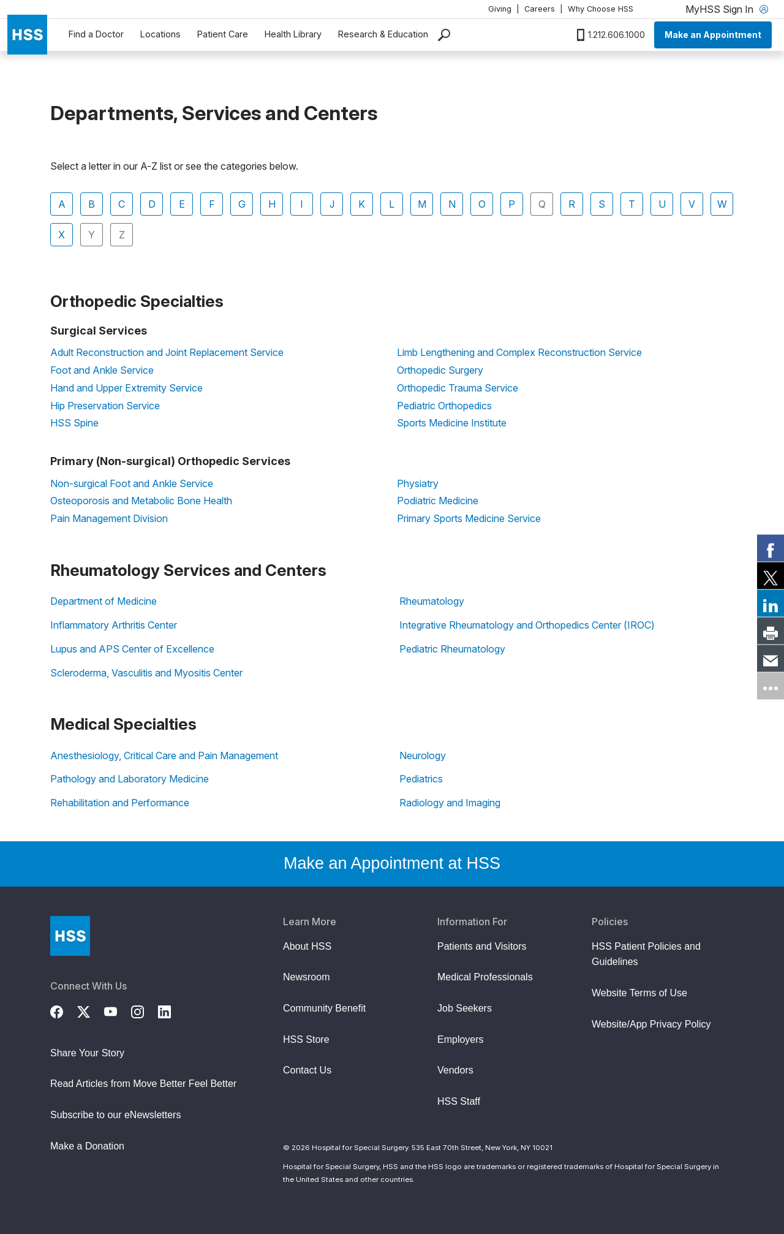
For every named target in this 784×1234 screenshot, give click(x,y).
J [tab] (332, 204)
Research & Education (383, 34)
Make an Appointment (713, 34)
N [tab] (452, 204)
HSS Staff (458, 1101)
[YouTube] (117, 1010)
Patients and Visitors (482, 946)
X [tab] (61, 235)
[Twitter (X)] (90, 1010)
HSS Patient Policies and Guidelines (646, 954)
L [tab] (391, 204)
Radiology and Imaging (449, 803)
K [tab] (361, 204)
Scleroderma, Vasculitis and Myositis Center (146, 673)
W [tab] (722, 204)
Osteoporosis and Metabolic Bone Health (141, 500)
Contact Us (307, 1070)
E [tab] (182, 204)
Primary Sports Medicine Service (469, 518)
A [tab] (62, 204)
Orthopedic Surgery (440, 370)
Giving (499, 8)
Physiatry (418, 483)
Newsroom (306, 977)
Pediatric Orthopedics (444, 405)
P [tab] (511, 204)
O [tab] (482, 204)
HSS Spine (74, 423)
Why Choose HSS (600, 8)
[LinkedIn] (171, 1010)
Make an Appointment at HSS (392, 863)
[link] (770, 548)
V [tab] (691, 204)
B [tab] (91, 204)
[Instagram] (144, 1010)
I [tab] (301, 204)
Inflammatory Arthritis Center (113, 625)
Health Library (293, 34)
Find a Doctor (96, 34)
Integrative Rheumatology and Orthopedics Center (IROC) (527, 625)
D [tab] (152, 204)
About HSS (307, 946)
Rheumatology (431, 601)
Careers (539, 8)
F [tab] (212, 204)
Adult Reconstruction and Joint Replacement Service (167, 352)
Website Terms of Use (639, 993)
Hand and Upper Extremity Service (126, 388)
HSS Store (306, 1039)
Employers (460, 1039)
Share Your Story (87, 1053)
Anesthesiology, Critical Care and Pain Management (164, 755)
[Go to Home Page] (70, 936)
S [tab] (601, 204)
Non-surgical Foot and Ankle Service (131, 483)
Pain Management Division (109, 518)
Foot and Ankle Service (102, 370)
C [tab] (121, 204)
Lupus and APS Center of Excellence (132, 649)
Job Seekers (464, 1008)
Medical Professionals (485, 977)
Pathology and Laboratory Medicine (129, 779)
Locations (160, 34)
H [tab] (272, 204)
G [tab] (242, 204)
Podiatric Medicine (437, 500)
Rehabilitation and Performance (119, 803)
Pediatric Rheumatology (452, 649)
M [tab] (422, 204)
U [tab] (662, 204)
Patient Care (222, 34)
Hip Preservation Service (105, 405)
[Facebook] (63, 1010)
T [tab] (631, 204)
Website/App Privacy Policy (651, 1024)
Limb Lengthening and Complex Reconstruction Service (519, 352)
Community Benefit (324, 1008)
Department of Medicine (103, 601)
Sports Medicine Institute (452, 423)
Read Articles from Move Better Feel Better (143, 1083)
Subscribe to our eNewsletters (115, 1115)
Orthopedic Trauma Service (457, 388)
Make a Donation (87, 1146)
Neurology (422, 755)
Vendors (455, 1070)
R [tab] (571, 204)
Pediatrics (421, 779)
